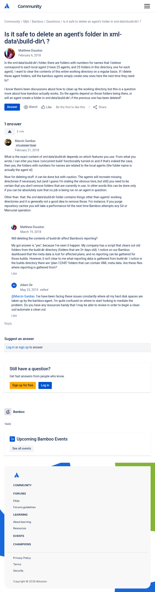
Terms (17, 564)
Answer (12, 107)
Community (30, 6)
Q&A (26, 21)
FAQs (16, 500)
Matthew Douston (30, 50)
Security (18, 570)
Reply (8, 323)
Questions (53, 21)
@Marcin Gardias (23, 296)
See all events (21, 448)
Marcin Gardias (25, 141)
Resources (19, 528)
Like (14, 273)
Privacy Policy (22, 558)
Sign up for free (22, 385)
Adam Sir (26, 285)
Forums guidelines (24, 507)
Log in (10, 347)
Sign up (24, 347)
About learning (22, 522)
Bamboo (37, 21)
